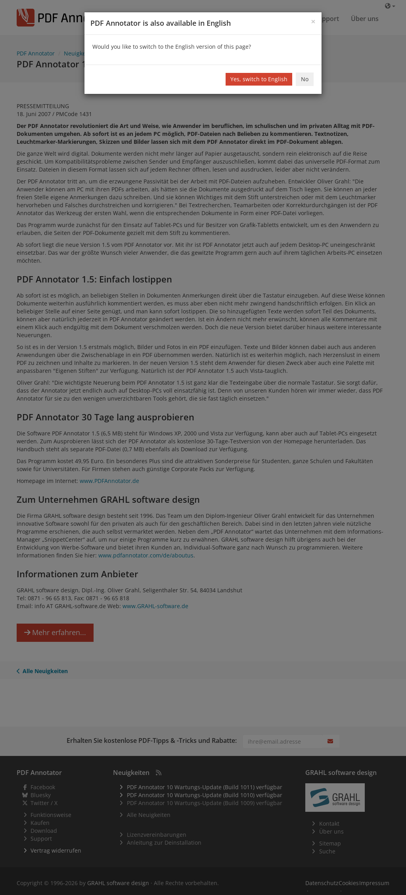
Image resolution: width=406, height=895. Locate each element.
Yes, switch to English (258, 79)
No (304, 79)
